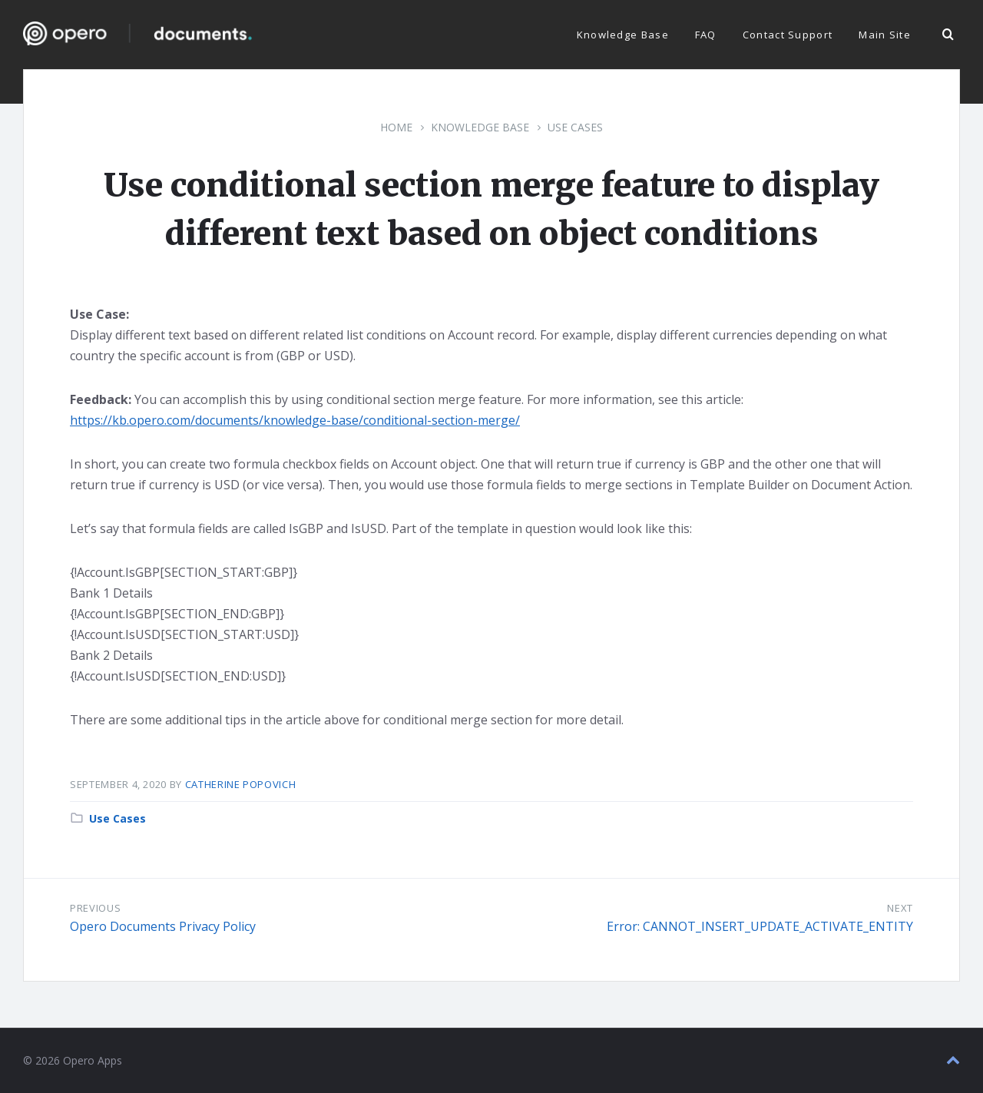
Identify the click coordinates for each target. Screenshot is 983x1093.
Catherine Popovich (240, 784)
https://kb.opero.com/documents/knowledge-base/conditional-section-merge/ (295, 420)
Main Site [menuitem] (885, 34)
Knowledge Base (480, 127)
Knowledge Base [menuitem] (623, 34)
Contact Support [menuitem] (788, 34)
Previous (95, 908)
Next (900, 908)
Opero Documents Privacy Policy (163, 926)
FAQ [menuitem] (706, 34)
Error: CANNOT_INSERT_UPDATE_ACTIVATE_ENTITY (760, 926)
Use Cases (575, 127)
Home (396, 127)
